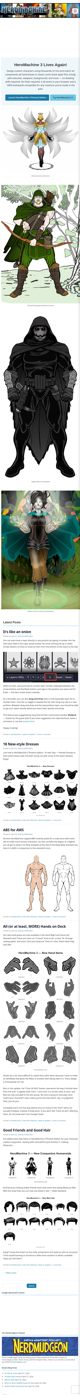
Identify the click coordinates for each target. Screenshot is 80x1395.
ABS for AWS (13, 829)
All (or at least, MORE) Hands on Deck (34, 926)
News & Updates (29, 734)
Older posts (9, 1272)
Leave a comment (44, 734)
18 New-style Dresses (21, 744)
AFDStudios (28, 636)
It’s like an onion (17, 631)
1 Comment (56, 820)
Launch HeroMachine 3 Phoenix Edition (27, 97)
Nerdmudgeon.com (18, 1362)
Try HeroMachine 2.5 (63, 97)
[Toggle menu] (75, 11)
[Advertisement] (40, 36)
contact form (28, 721)
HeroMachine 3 (16, 734)
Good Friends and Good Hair (26, 1130)
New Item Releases (30, 820)
